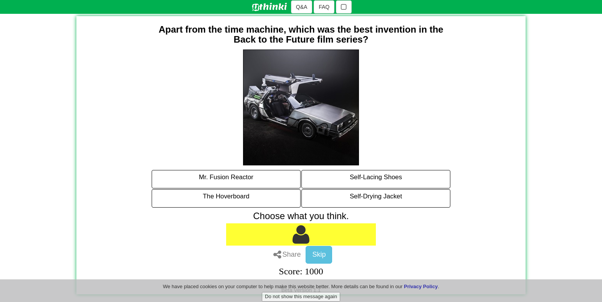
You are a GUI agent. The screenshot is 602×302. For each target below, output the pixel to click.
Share (287, 254)
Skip (319, 254)
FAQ (324, 7)
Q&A (302, 7)
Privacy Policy (421, 291)
